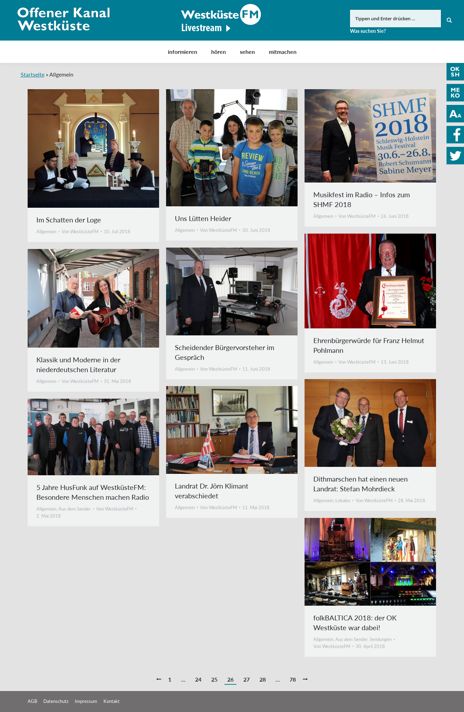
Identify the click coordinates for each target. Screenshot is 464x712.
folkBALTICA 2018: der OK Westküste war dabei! (355, 622)
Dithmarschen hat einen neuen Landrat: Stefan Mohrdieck (360, 484)
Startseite (32, 74)
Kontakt (111, 701)
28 (262, 679)
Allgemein (46, 231)
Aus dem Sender (74, 509)
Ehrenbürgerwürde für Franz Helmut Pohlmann (368, 345)
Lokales (342, 500)
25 (214, 679)
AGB (32, 701)
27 (246, 679)
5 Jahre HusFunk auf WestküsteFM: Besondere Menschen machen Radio (92, 492)
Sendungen (381, 639)
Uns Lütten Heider (203, 218)
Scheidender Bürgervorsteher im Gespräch (224, 352)
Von (80, 231)
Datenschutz (56, 701)
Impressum (86, 701)
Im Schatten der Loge (68, 219)
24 (198, 679)
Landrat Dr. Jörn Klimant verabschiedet (211, 491)
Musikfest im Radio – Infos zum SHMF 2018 (361, 199)
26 (230, 679)
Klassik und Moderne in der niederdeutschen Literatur (78, 364)
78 (293, 679)
